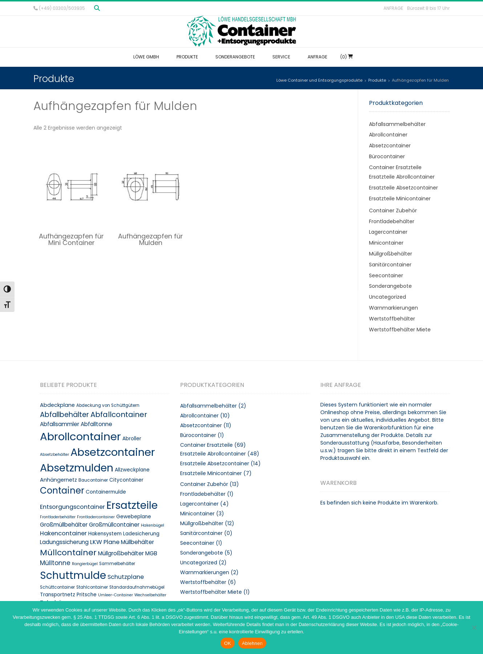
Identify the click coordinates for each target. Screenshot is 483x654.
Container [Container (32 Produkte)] (62, 490)
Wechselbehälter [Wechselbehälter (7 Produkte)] (150, 595)
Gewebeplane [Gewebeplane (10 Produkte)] (133, 516)
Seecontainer (386, 275)
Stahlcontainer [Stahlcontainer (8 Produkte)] (92, 587)
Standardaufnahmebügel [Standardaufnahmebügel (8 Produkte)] (137, 587)
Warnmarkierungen (393, 307)
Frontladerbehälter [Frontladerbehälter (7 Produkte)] (58, 517)
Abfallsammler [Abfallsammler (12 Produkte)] (59, 424)
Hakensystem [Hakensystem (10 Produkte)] (105, 533)
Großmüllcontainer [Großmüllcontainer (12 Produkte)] (114, 524)
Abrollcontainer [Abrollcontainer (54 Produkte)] (80, 436)
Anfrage (393, 8)
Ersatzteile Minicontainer (400, 198)
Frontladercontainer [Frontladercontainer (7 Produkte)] (96, 517)
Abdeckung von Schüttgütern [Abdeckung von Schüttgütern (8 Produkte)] (107, 405)
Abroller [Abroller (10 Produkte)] (131, 438)
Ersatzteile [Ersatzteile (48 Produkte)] (132, 505)
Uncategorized (387, 297)
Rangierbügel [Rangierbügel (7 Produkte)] (85, 564)
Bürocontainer (387, 156)
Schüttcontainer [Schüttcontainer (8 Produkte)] (57, 587)
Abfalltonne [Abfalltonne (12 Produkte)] (96, 424)
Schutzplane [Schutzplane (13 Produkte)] (125, 577)
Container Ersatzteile (395, 167)
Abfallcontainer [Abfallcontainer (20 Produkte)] (118, 414)
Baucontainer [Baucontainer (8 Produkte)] (93, 480)
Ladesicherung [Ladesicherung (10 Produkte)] (141, 533)
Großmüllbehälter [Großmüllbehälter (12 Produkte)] (64, 524)
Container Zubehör (393, 210)
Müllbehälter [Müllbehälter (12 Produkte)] (137, 542)
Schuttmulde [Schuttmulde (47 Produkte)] (73, 575)
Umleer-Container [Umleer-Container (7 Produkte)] (115, 595)
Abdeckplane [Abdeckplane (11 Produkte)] (57, 405)
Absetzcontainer (390, 145)
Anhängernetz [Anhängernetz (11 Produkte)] (58, 479)
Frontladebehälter (391, 221)
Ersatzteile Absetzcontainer (403, 187)
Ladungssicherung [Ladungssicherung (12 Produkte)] (64, 542)
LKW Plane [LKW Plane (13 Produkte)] (104, 542)
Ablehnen (252, 643)
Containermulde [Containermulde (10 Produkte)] (106, 492)
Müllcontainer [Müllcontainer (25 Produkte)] (68, 552)
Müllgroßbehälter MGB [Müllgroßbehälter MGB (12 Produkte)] (127, 553)
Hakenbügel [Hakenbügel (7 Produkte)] (152, 525)
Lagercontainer (388, 232)
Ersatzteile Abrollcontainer (402, 176)
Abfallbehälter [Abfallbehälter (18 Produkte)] (64, 415)
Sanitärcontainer (390, 264)
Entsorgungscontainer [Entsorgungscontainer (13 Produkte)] (72, 507)
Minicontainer (386, 242)
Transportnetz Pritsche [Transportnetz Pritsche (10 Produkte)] (68, 594)
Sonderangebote (390, 286)
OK (227, 643)
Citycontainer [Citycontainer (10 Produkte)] (126, 480)
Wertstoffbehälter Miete (400, 329)
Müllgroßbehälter (390, 253)
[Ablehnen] (474, 627)
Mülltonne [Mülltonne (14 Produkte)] (55, 563)
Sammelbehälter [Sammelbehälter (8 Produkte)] (117, 564)
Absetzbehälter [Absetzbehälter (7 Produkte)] (54, 454)
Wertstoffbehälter (392, 318)
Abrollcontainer (388, 134)
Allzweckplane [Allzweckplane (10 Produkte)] (132, 469)
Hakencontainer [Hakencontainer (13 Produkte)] (63, 533)
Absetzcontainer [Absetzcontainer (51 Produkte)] (112, 452)
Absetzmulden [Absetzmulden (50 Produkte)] (76, 468)
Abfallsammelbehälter (397, 124)
